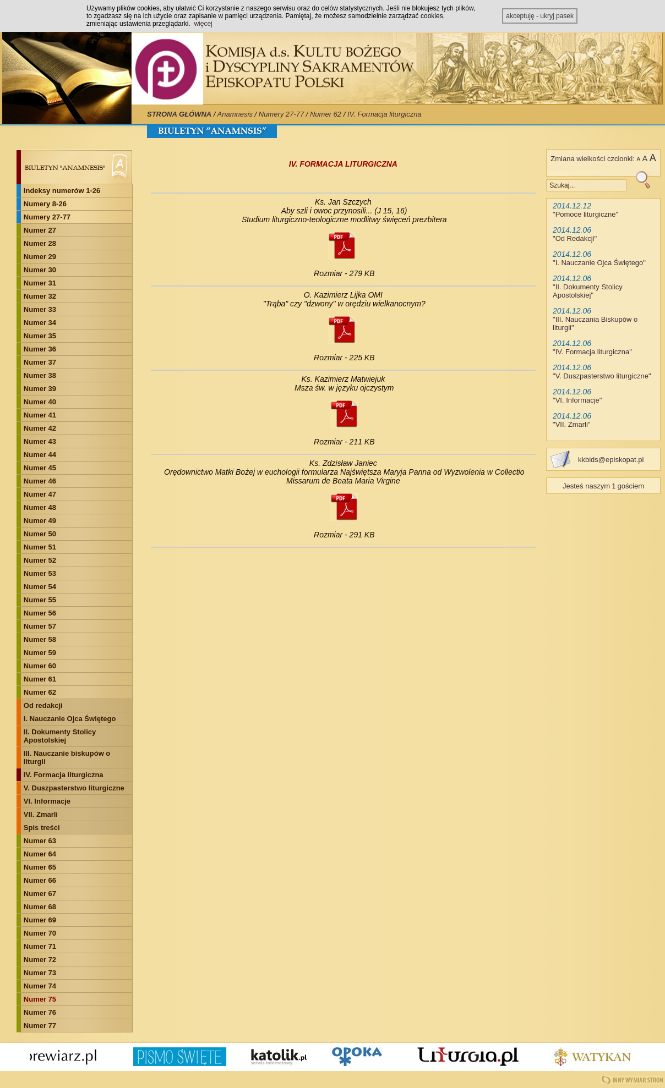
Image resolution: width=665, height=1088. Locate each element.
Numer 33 (40, 309)
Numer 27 (40, 230)
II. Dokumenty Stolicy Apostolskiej (60, 736)
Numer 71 (40, 946)
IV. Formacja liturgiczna (384, 114)
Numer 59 (40, 653)
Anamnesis (235, 114)
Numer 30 (40, 270)
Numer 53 (40, 573)
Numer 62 (325, 114)
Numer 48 (40, 507)
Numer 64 (40, 854)
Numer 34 (40, 322)
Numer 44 (40, 454)
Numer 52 (40, 560)
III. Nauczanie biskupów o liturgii (67, 757)
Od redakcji (43, 705)
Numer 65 (40, 867)
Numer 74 (40, 986)
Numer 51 (40, 547)
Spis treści (42, 827)
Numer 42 (40, 428)
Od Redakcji (575, 238)
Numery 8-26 (45, 204)
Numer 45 (40, 468)
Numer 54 (40, 587)
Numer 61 (40, 679)
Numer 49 (40, 520)
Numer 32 (40, 296)
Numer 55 (40, 600)
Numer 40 (40, 402)
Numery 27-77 (281, 114)
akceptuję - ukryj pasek (540, 16)
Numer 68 (40, 907)
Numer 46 (40, 481)
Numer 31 (40, 283)
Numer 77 (40, 1025)
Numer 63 (40, 841)
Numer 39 (40, 388)
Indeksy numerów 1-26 (62, 190)
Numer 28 (40, 243)
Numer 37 (40, 362)
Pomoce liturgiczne (585, 214)
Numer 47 (40, 494)
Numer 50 (40, 534)
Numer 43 (40, 441)
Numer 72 (40, 959)
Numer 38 (40, 375)
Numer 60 (40, 666)
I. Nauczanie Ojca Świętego (70, 719)
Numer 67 (40, 893)
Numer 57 (40, 626)
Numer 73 (40, 973)
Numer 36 (40, 349)
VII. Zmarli (41, 814)
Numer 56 (40, 613)
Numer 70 (40, 933)
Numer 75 (40, 999)
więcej (203, 24)
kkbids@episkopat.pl (611, 459)
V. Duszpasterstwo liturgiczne (74, 788)
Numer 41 (40, 415)
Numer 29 (40, 256)
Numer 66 (40, 880)
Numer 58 (40, 639)
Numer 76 (40, 1012)
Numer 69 (40, 920)
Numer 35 (40, 336)
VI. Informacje (47, 801)
